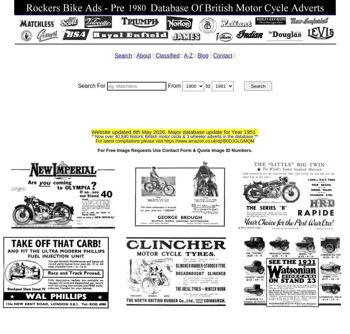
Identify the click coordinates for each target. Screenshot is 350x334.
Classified (168, 56)
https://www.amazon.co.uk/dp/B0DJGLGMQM (209, 141)
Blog (203, 56)
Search (123, 56)
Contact (222, 56)
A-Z (188, 56)
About (144, 56)
